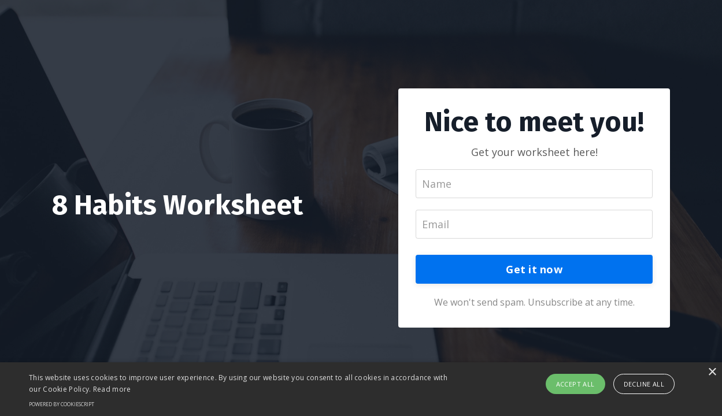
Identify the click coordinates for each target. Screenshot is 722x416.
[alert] (361, 389)
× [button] (712, 372)
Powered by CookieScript (61, 404)
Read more (112, 389)
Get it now (534, 269)
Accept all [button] (575, 384)
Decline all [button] (644, 384)
